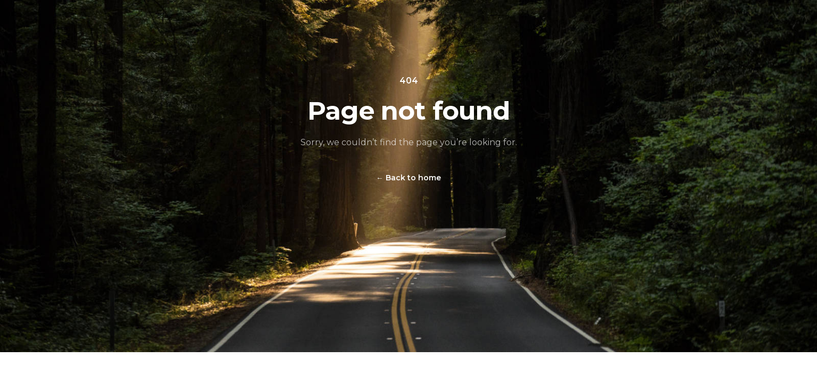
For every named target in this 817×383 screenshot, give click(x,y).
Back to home (408, 177)
